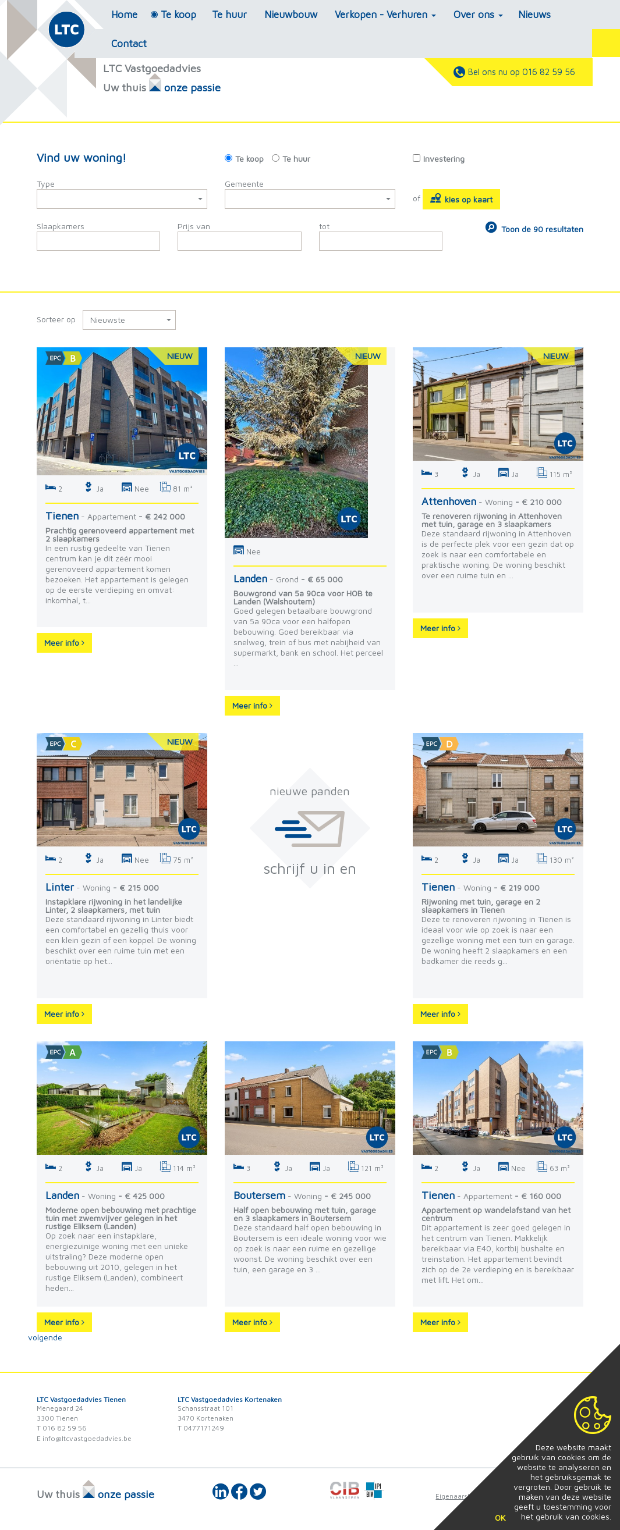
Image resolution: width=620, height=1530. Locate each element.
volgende (45, 1337)
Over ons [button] (478, 14)
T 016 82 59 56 (62, 1428)
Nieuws (534, 14)
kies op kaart (461, 198)
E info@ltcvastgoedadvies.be (84, 1438)
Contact (129, 43)
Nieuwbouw (290, 14)
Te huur (229, 14)
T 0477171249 (201, 1428)
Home (124, 14)
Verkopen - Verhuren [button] (385, 14)
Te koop (178, 14)
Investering (444, 158)
